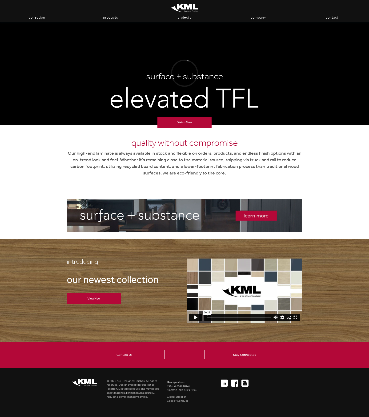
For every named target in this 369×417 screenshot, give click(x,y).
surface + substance (184, 76)
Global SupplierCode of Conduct (177, 399)
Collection (37, 17)
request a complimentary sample (127, 397)
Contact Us (124, 354)
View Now (94, 298)
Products (110, 17)
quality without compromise (184, 143)
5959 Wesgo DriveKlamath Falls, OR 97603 (182, 386)
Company (258, 17)
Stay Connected (244, 354)
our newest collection (113, 279)
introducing (82, 261)
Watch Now (184, 122)
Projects (184, 17)
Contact (332, 17)
